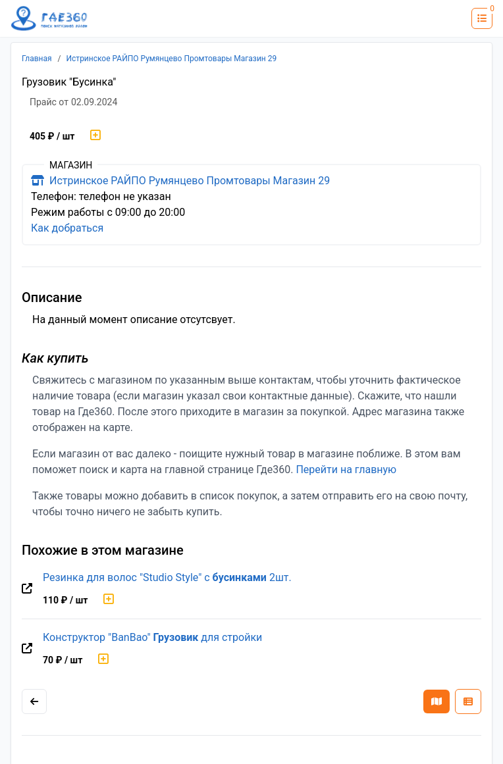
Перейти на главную (346, 469)
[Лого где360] (49, 18)
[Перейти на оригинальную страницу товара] (27, 589)
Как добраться (67, 228)
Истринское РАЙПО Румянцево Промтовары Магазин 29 (171, 58)
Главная (37, 58)
